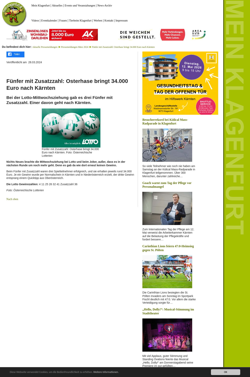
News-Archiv (104, 5)
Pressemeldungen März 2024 (74, 47)
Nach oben (12, 199)
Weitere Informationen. (106, 372)
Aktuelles (57, 5)
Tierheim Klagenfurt (80, 20)
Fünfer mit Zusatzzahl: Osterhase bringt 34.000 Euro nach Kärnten (123, 47)
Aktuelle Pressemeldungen (44, 47)
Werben (98, 20)
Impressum (121, 20)
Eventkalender (49, 20)
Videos (35, 20)
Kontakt (108, 20)
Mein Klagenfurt (40, 5)
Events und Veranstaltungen (80, 5)
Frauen (63, 20)
